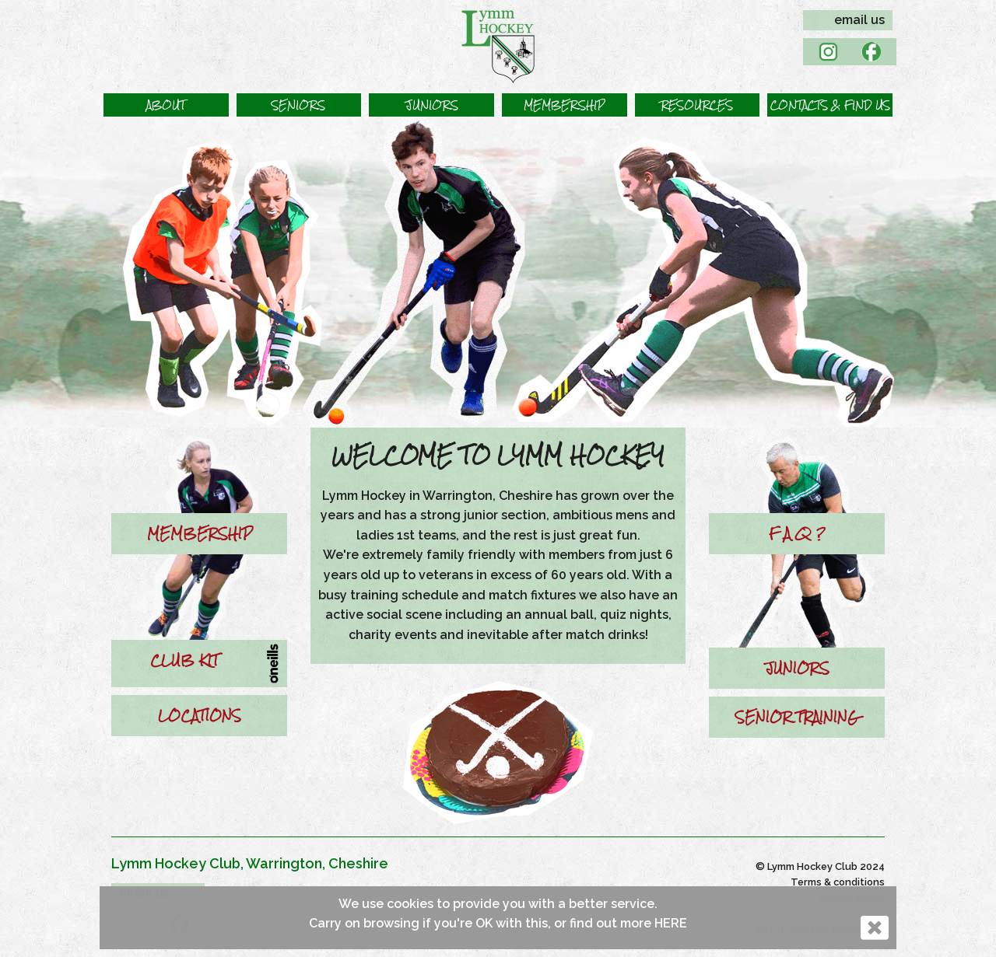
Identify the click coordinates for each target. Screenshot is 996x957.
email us (859, 19)
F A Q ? (797, 533)
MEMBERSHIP (199, 533)
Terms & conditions (838, 882)
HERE (670, 923)
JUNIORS (797, 668)
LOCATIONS (199, 715)
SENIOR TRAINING (796, 717)
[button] (166, 105)
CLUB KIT (184, 660)
